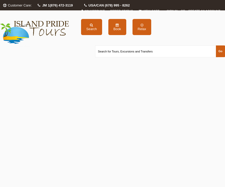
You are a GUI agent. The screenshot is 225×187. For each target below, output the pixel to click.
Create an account (204, 10)
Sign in (172, 10)
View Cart (149, 11)
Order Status (121, 10)
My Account (92, 11)
